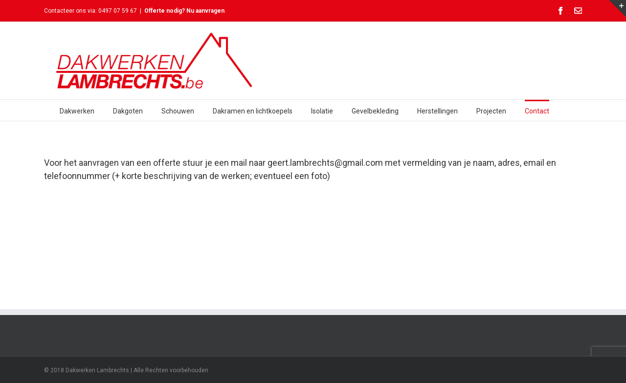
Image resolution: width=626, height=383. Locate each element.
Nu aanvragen (205, 10)
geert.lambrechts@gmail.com (325, 163)
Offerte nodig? (165, 10)
